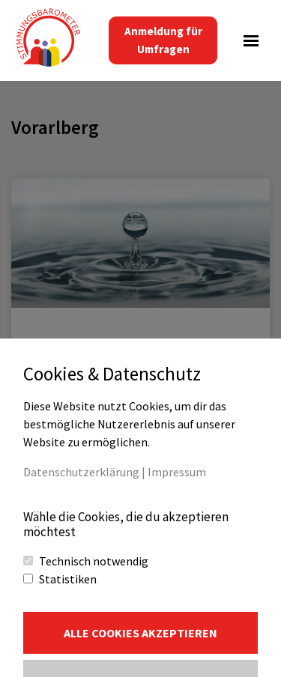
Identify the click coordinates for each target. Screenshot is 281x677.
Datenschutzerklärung (81, 471)
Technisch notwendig (93, 560)
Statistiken (68, 578)
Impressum (177, 471)
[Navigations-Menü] (251, 41)
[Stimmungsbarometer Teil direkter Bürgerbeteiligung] (48, 40)
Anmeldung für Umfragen (163, 40)
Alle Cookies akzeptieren (140, 632)
